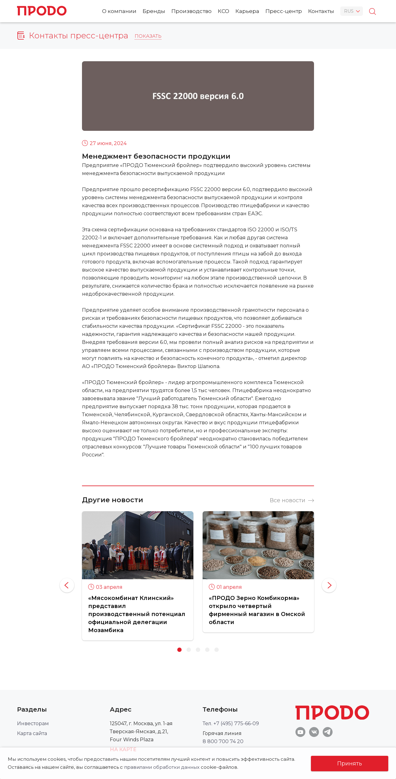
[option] (137, 575)
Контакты (321, 11)
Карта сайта (32, 733)
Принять (349, 763)
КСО (223, 11)
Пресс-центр (283, 11)
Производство (191, 11)
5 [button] (216, 650)
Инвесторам (33, 723)
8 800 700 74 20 (223, 741)
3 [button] (198, 650)
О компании (119, 11)
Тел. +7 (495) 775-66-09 (231, 723)
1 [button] (179, 650)
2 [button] (189, 650)
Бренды (154, 11)
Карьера (247, 11)
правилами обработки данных (162, 767)
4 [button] (207, 650)
